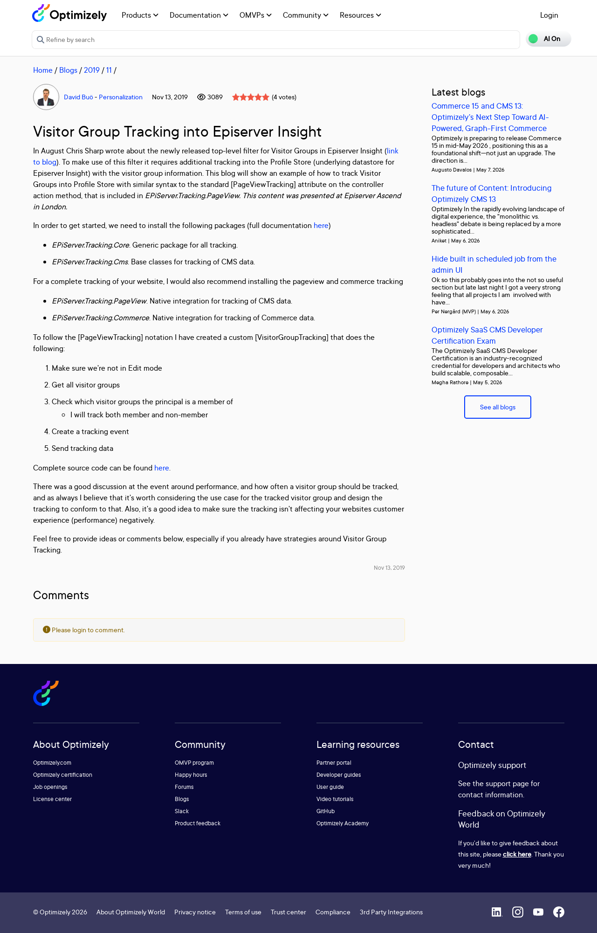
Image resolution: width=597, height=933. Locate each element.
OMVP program (194, 763)
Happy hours (191, 775)
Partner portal (333, 763)
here (321, 225)
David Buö (78, 96)
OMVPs (256, 15)
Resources (360, 15)
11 (109, 70)
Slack (182, 811)
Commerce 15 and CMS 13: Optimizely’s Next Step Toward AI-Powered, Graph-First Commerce (490, 116)
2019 (92, 70)
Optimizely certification (62, 775)
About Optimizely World (130, 911)
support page (507, 783)
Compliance (333, 911)
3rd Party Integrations (391, 911)
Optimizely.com (52, 763)
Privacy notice (195, 911)
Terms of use (243, 911)
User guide (330, 787)
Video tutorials (335, 799)
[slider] (250, 97)
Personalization (121, 96)
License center (52, 799)
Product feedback (197, 823)
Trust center (288, 911)
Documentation (199, 15)
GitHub (325, 811)
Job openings (50, 787)
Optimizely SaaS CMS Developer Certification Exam (487, 335)
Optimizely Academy (342, 823)
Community (306, 15)
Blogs (68, 70)
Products (140, 15)
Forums (184, 787)
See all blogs (497, 406)
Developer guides (338, 775)
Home (43, 70)
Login (549, 15)
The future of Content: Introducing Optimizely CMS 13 (492, 193)
